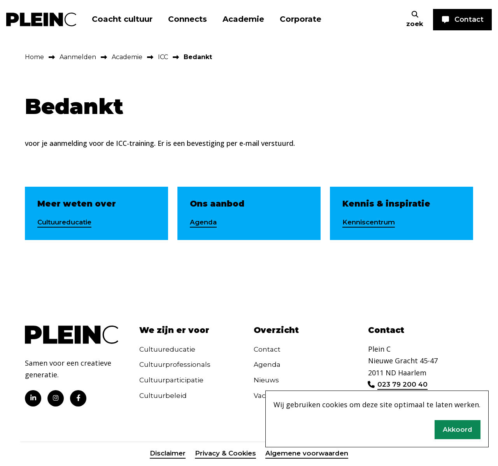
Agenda (204, 222)
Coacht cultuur (122, 19)
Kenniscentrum (370, 222)
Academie (243, 19)
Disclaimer (164, 455)
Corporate (300, 19)
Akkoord (457, 428)
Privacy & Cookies (224, 455)
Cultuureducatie (66, 222)
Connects (187, 19)
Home (34, 57)
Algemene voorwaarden (309, 455)
